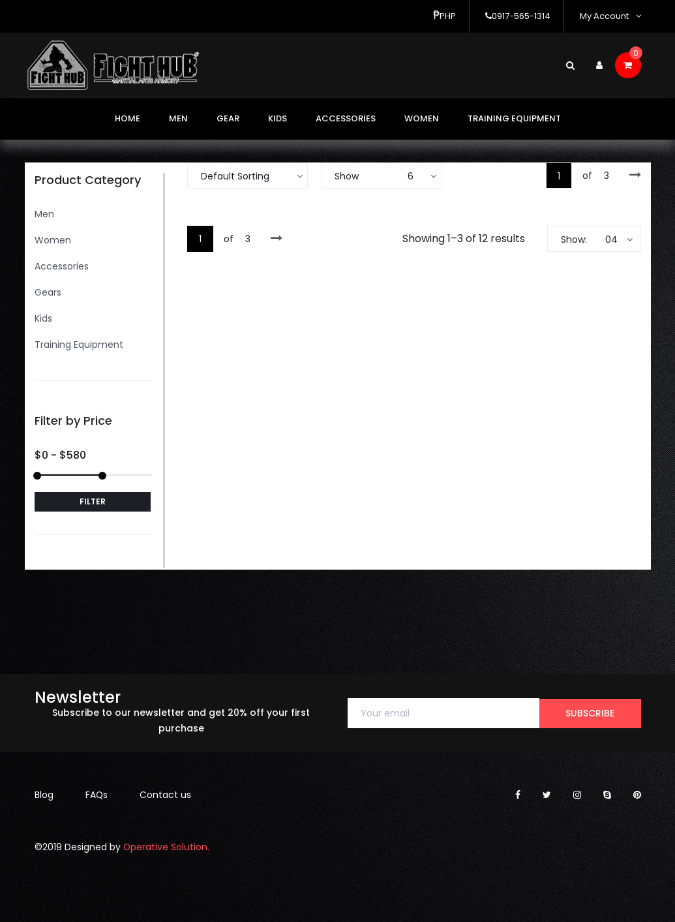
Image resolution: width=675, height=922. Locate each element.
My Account (610, 16)
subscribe (589, 713)
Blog (44, 794)
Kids (277, 118)
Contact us (166, 794)
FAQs (96, 794)
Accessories (346, 118)
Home (127, 118)
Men (178, 118)
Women (421, 118)
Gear (228, 118)
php (444, 15)
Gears (48, 292)
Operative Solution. (166, 846)
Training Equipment (514, 118)
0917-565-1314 (517, 16)
